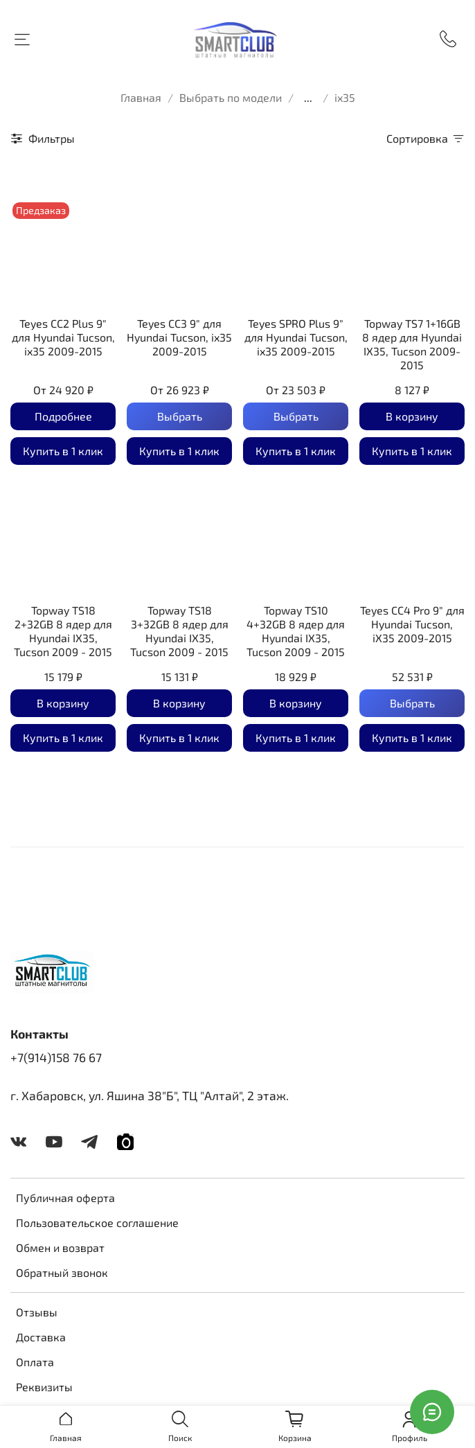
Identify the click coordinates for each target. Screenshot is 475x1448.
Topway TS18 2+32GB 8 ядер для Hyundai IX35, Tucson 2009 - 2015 (63, 630)
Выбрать (179, 416)
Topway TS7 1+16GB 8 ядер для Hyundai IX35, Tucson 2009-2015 (412, 344)
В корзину (412, 416)
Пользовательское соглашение (97, 1222)
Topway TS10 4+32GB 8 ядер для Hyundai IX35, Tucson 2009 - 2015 (296, 630)
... (308, 97)
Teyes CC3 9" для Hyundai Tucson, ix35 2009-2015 (179, 337)
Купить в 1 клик (63, 450)
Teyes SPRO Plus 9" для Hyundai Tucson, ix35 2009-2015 (296, 337)
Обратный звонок (62, 1272)
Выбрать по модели (230, 97)
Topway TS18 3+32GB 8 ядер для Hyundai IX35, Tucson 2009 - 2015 (179, 630)
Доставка (41, 1336)
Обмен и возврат (60, 1247)
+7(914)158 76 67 (56, 1057)
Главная (140, 97)
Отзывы (36, 1311)
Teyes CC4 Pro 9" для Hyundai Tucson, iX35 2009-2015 (412, 623)
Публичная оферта (65, 1197)
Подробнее (63, 416)
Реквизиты (44, 1386)
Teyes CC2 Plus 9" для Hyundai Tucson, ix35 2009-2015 (63, 337)
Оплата (35, 1361)
